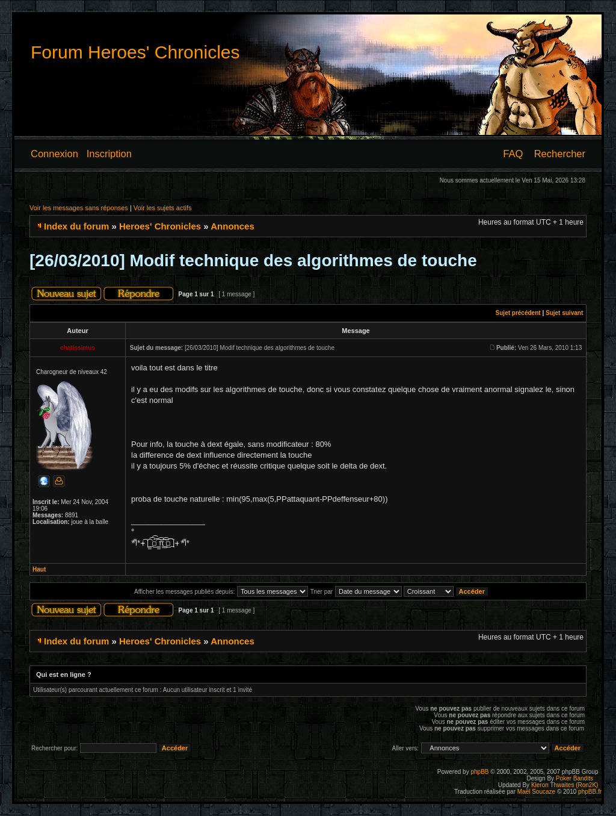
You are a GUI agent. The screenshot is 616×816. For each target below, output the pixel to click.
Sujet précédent (518, 313)
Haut (39, 569)
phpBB (479, 771)
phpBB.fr (590, 791)
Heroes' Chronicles (160, 226)
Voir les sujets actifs (163, 207)
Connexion (54, 153)
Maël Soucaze (536, 791)
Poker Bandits (574, 778)
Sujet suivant (564, 313)
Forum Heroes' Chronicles (135, 52)
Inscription (109, 153)
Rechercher (559, 153)
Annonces (232, 226)
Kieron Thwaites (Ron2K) (565, 785)
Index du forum (76, 226)
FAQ (513, 153)
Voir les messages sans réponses (78, 207)
